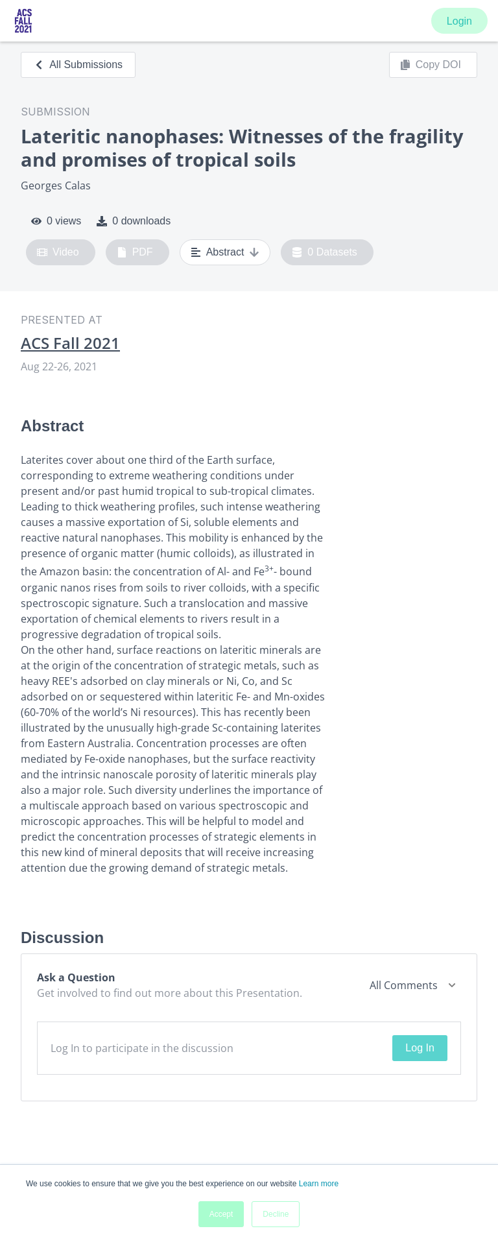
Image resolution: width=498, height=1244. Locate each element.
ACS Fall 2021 (70, 343)
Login (459, 21)
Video (58, 252)
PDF (135, 252)
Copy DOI (430, 65)
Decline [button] (276, 1214)
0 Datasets (324, 252)
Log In (419, 1047)
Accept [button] (221, 1214)
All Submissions (78, 64)
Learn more (318, 1183)
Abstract (225, 252)
